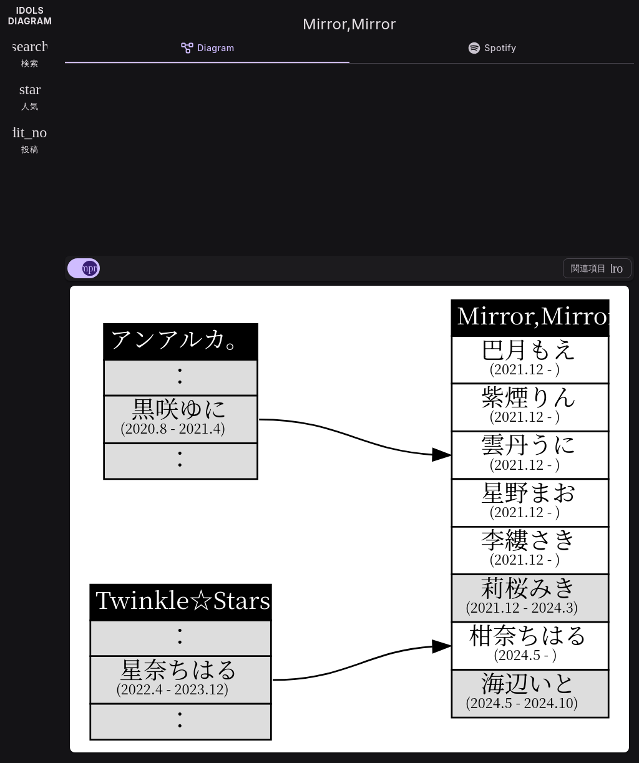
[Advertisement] (349, 157)
